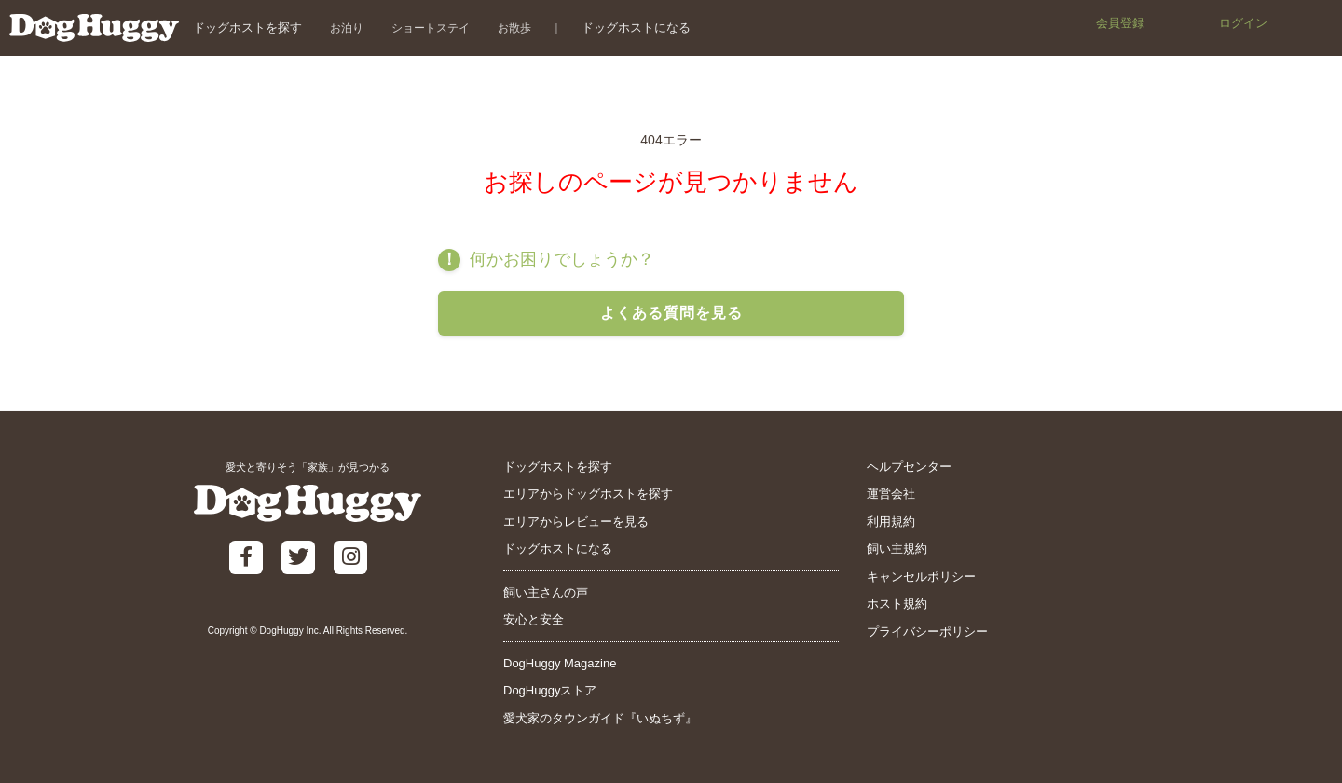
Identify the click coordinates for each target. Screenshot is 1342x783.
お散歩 (514, 27)
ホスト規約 (897, 604)
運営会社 (891, 494)
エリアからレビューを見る (576, 522)
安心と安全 (533, 619)
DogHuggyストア (549, 690)
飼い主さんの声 (545, 592)
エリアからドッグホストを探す (588, 494)
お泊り (346, 27)
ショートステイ (430, 27)
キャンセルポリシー (921, 577)
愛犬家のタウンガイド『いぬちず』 (600, 718)
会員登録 (1120, 23)
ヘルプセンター (909, 467)
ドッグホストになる (636, 27)
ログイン (1243, 23)
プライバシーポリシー (927, 632)
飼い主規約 (897, 549)
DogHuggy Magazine (559, 663)
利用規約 (891, 522)
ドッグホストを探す (247, 27)
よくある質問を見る (671, 313)
